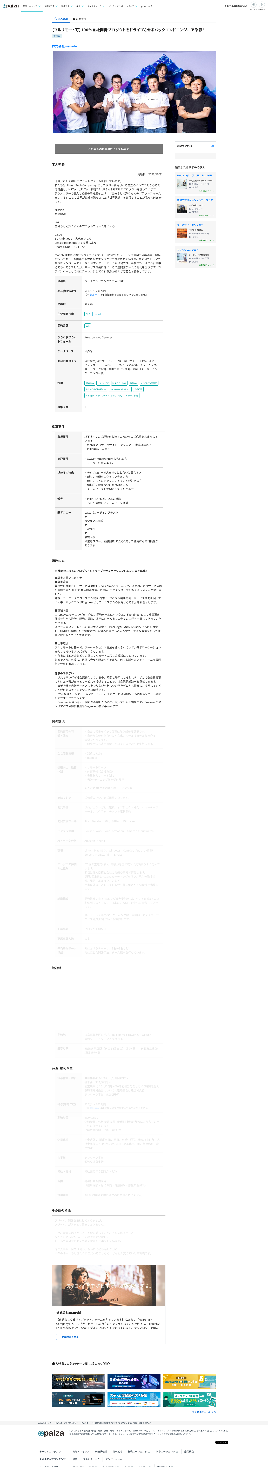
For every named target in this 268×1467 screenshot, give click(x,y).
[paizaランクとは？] (212, 146)
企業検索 (189, 1439)
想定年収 (93, 290)
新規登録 (261, 9)
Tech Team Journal (83, 1454)
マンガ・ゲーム (113, 1447)
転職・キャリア (81, 1439)
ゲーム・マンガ (116, 6)
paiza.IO (143, 1454)
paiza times (109, 1454)
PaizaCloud (163, 1454)
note (127, 1454)
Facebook (93, 1462)
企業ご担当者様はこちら (236, 6)
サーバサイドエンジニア (190, 225)
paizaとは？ (147, 6)
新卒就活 (117, 1439)
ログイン (253, 9)
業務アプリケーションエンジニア (195, 200)
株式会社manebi (64, 46)
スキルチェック (91, 1447)
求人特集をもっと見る (204, 1400)
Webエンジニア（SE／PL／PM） (195, 175)
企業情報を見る (70, 1324)
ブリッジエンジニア (188, 249)
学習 (75, 1447)
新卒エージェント (165, 1439)
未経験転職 (101, 1439)
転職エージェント (137, 1439)
